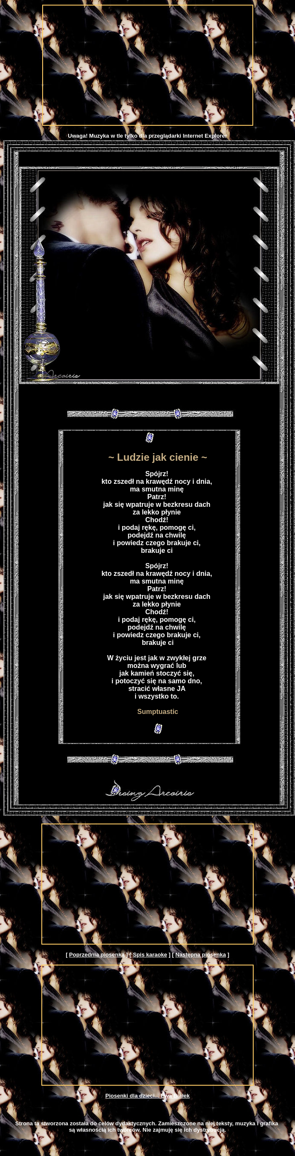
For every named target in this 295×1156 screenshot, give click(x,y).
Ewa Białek (175, 1095)
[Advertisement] (147, 65)
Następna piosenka (200, 954)
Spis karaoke (150, 954)
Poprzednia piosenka (96, 954)
